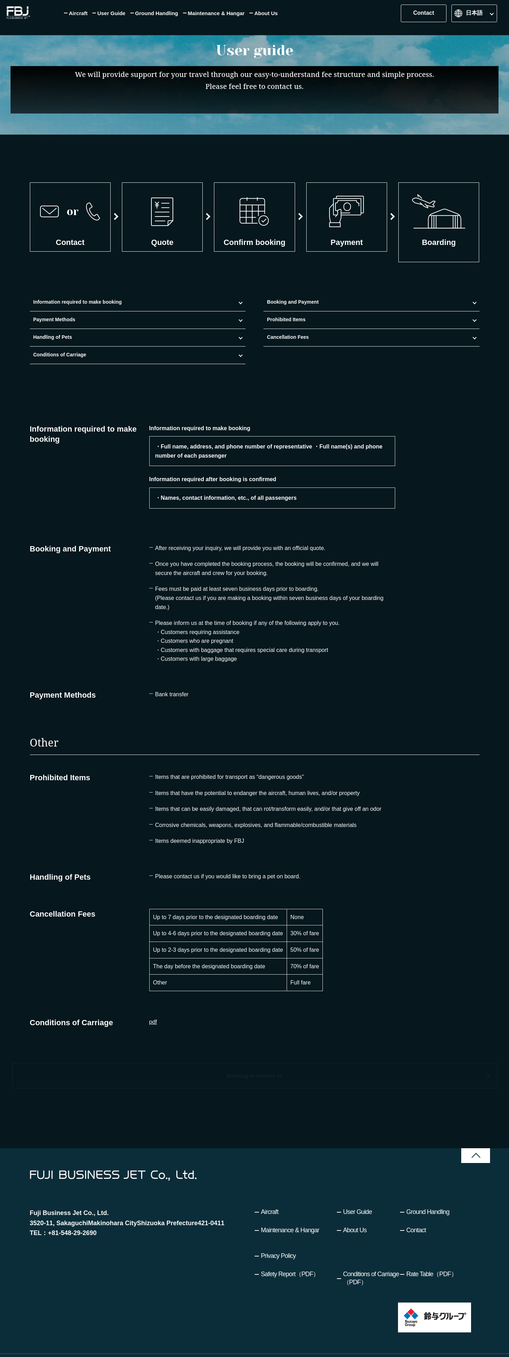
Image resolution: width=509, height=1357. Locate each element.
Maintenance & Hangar (290, 1211)
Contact (423, 17)
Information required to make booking (53, 330)
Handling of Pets (313, 330)
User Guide (357, 1192)
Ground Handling (428, 1192)
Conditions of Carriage (440, 330)
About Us (355, 1211)
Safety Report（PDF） (290, 1255)
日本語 (474, 17)
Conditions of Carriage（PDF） (371, 1259)
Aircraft (270, 1192)
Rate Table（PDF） (431, 1255)
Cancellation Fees (380, 330)
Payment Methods (185, 330)
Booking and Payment (113, 330)
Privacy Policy (278, 1236)
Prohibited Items (248, 330)
